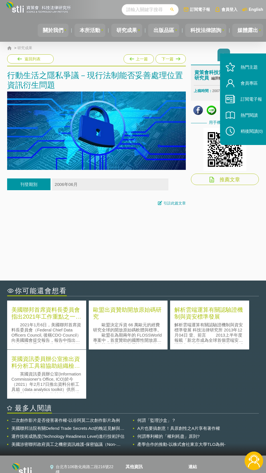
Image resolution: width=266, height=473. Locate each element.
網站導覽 (137, 449)
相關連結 (224, 425)
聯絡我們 (137, 441)
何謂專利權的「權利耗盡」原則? (168, 386)
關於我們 (47, 30)
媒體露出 (247, 30)
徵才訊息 (137, 433)
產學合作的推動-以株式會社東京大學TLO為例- (181, 394)
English (256, 9)
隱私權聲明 (139, 425)
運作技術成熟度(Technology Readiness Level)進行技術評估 (67, 386)
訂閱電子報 (200, 9)
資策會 (198, 425)
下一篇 (170, 57)
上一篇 (139, 57)
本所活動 (85, 30)
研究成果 (123, 30)
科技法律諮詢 (204, 30)
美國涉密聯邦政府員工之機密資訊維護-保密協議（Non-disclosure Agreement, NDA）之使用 (63, 394)
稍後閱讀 (249, 136)
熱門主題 (246, 72)
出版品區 (161, 30)
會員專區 (246, 88)
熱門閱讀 (246, 120)
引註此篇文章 (175, 203)
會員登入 (229, 9)
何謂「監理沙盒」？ (156, 370)
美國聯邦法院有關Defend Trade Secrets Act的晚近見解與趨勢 (67, 378)
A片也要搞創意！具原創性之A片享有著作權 (178, 378)
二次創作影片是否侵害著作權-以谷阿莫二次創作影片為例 (65, 370)
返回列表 (33, 59)
